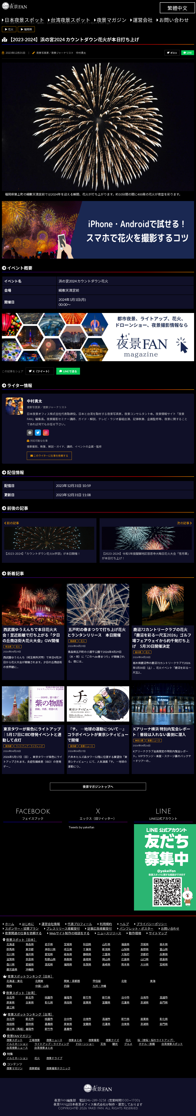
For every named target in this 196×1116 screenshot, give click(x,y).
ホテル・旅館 (147, 1044)
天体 (103, 1044)
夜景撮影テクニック (58, 1068)
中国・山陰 (42, 986)
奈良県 (30, 959)
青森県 (30, 944)
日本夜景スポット (24, 20)
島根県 (87, 959)
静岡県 (87, 954)
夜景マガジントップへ (98, 786)
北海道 (11, 944)
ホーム (9, 924)
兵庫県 (164, 954)
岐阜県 (68, 954)
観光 (115, 1044)
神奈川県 (50, 949)
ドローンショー (85, 1044)
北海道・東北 (15, 981)
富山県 (164, 949)
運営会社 (143, 20)
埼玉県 (68, 949)
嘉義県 (49, 1024)
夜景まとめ (75, 1040)
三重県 (106, 954)
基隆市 (68, 997)
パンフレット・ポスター (136, 928)
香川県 (11, 964)
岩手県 (49, 944)
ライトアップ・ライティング (51, 1044)
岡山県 (106, 959)
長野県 (144, 949)
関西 (9, 986)
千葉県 (87, 949)
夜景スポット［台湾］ (21, 993)
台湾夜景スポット (70, 20)
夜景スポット (15, 1040)
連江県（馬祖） (16, 1029)
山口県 (144, 959)
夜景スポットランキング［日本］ (31, 976)
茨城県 (144, 944)
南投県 (68, 1002)
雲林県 (30, 1024)
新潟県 (106, 949)
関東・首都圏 (72, 981)
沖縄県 (30, 969)
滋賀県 (11, 959)
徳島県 (164, 959)
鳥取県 (68, 959)
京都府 (144, 954)
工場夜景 (34, 1040)
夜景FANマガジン (19, 1036)
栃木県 (164, 944)
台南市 (144, 997)
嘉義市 (68, 1029)
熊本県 (125, 964)
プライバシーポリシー (151, 924)
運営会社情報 (51, 924)
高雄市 (164, 997)
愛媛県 (30, 964)
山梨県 (125, 949)
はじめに (28, 924)
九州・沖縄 (99, 986)
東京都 (30, 949)
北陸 (124, 981)
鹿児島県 (12, 969)
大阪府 (125, 954)
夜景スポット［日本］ (21, 939)
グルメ (128, 1044)
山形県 (106, 944)
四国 (66, 986)
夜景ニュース (54, 1040)
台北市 (11, 997)
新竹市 (87, 997)
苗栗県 (87, 1002)
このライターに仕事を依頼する (49, 455)
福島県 (125, 944)
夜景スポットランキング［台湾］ (31, 1014)
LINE (188, 52)
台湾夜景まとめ (43, 1047)
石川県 (11, 954)
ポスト (172, 52)
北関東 (39, 981)
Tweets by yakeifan (81, 827)
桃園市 (49, 997)
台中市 (125, 997)
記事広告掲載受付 (99, 928)
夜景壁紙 (34, 1068)
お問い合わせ (174, 20)
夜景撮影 (93, 1040)
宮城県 (68, 944)
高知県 (49, 964)
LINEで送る (68, 371)
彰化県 (49, 1002)
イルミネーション (17, 1044)
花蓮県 (125, 1002)
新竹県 (106, 997)
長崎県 (106, 964)
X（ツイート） (40, 371)
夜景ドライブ (54, 1058)
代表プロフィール (80, 924)
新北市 (30, 997)
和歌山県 (50, 959)
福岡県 (68, 964)
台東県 (30, 1002)
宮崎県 (164, 964)
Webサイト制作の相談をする (69, 933)
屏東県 (11, 1002)
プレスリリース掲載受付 (63, 928)
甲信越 (97, 981)
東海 (152, 981)
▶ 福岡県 (26, 29)
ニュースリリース (109, 933)
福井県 (30, 954)
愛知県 (49, 954)
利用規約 (106, 924)
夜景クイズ (112, 1040)
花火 (128, 1040)
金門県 (164, 1002)
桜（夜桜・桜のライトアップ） (156, 1040)
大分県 (144, 964)
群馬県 (11, 949)
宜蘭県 (106, 1002)
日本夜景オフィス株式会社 (87, 1104)
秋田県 (87, 944)
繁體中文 (177, 8)
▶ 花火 (9, 29)
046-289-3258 (95, 1100)
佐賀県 (87, 964)
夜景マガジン (112, 20)
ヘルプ (124, 924)
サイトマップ (158, 933)
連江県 (11, 1007)
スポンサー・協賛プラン (22, 928)
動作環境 (135, 933)
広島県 (125, 959)
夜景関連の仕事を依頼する (23, 933)
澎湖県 (144, 1002)
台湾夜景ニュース (17, 1047)
